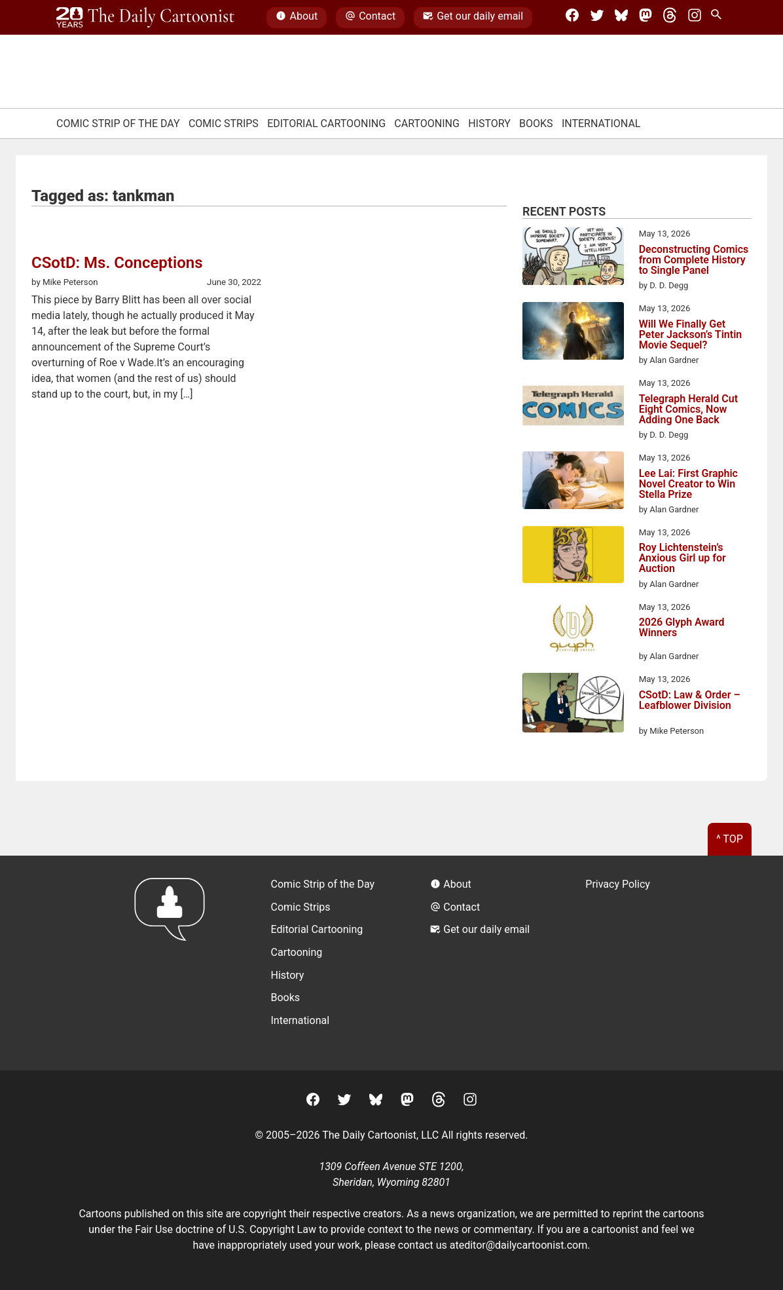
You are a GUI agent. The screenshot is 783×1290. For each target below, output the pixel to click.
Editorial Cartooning (326, 123)
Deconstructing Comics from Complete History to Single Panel (694, 260)
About (297, 18)
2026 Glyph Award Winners (682, 628)
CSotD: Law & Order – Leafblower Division (689, 700)
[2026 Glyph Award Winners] (573, 631)
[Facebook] (572, 17)
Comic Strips (224, 123)
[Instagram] (694, 17)
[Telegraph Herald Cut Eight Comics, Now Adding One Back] (573, 407)
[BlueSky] (621, 17)
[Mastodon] (645, 17)
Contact (370, 18)
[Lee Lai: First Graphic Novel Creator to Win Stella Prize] (573, 482)
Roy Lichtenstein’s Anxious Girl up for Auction (682, 558)
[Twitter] (597, 17)
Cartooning (427, 123)
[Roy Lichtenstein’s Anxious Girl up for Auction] (573, 557)
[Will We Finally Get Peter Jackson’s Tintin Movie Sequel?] (573, 333)
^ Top (729, 839)
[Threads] (670, 17)
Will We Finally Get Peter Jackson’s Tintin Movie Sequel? (690, 335)
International (601, 123)
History (489, 123)
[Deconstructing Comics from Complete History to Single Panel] (573, 258)
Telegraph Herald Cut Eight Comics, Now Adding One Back (688, 409)
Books (536, 123)
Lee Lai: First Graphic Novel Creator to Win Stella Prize (688, 484)
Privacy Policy (617, 884)
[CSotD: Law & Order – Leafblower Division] (573, 705)
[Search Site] (719, 17)
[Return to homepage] (174, 963)
